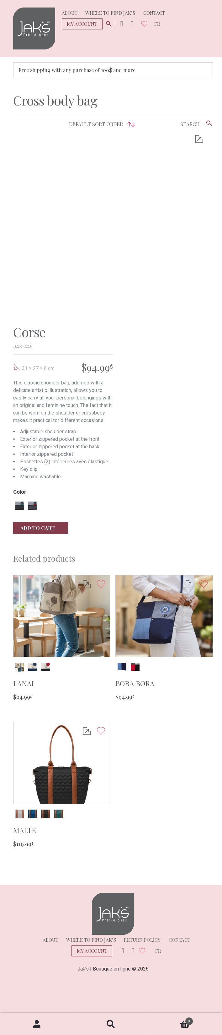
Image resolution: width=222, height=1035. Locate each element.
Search (111, 1024)
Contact (154, 13)
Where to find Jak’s (110, 13)
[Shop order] (100, 124)
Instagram (121, 24)
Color (19, 492)
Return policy (142, 940)
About (69, 13)
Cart (170, 1019)
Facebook (132, 24)
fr (157, 24)
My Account (82, 24)
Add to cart (40, 528)
